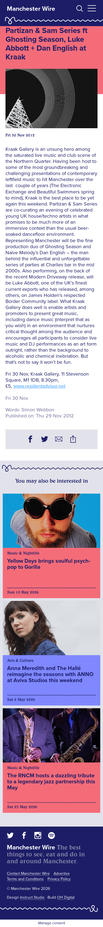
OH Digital (65, 897)
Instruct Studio (32, 897)
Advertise (62, 873)
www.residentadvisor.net (39, 386)
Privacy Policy (59, 879)
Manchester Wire (31, 9)
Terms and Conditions (25, 879)
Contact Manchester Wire (28, 873)
